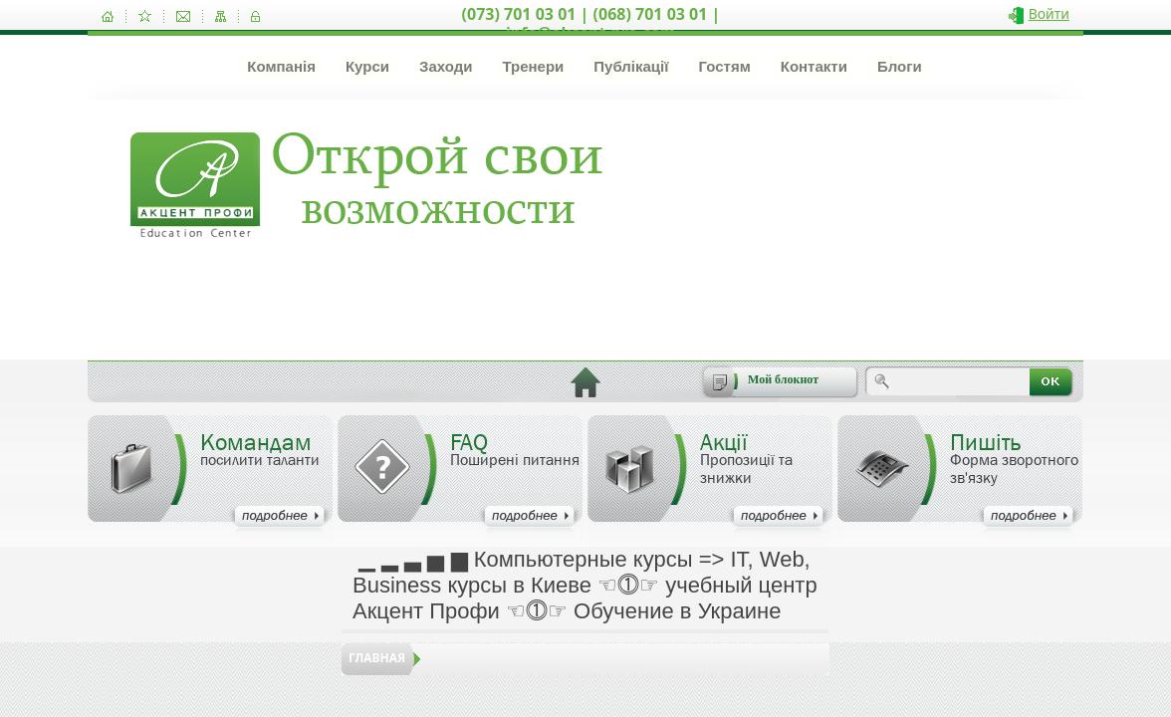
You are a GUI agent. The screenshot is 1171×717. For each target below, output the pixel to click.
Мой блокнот (783, 379)
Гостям (724, 66)
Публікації (630, 66)
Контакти (814, 66)
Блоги (899, 66)
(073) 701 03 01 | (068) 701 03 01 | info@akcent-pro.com (591, 23)
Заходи (445, 66)
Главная (377, 657)
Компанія (281, 66)
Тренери (533, 66)
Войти (1049, 13)
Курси (367, 66)
